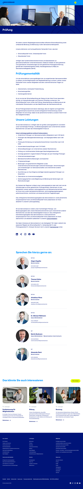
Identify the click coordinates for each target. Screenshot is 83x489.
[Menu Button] (79, 2)
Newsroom (58, 457)
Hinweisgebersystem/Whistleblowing (41, 479)
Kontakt (4, 479)
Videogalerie (58, 467)
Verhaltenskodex (6, 452)
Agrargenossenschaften (60, 446)
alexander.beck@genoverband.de (39, 358)
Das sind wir (5, 438)
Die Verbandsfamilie (6, 446)
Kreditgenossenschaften (61, 441)
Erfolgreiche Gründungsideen (8, 460)
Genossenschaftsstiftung (8, 450)
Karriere (31, 457)
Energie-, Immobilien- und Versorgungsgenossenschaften (67, 450)
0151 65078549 (34, 339)
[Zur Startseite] (9, 3)
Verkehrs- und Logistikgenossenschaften (64, 452)
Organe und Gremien (7, 443)
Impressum (20, 479)
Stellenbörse (31, 465)
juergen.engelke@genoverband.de (39, 267)
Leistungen (31, 438)
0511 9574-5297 (34, 266)
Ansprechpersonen (6, 444)
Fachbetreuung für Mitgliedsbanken (36, 453)
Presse (57, 461)
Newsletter (58, 470)
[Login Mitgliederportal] (75, 2)
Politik (57, 463)
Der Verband (5, 441)
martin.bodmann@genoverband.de (39, 340)
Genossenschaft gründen (8, 457)
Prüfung (30, 443)
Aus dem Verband (59, 460)
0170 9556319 (34, 357)
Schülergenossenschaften (61, 448)
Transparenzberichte (27, 479)
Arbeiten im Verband (33, 463)
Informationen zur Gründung (8, 463)
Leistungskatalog (52, 218)
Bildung (30, 448)
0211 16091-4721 (35, 284)
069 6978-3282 (34, 302)
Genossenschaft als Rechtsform (9, 461)
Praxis (57, 465)
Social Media (58, 469)
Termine (57, 472)
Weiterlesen (7, 420)
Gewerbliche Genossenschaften (62, 444)
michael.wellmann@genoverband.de (39, 322)
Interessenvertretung (33, 446)
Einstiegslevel (32, 460)
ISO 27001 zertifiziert (54, 479)
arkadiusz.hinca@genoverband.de (39, 304)
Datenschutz (13, 479)
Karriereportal (54, 227)
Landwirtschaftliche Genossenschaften (63, 443)
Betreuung (31, 441)
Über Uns (31, 461)
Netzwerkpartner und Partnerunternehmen (11, 448)
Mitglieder (58, 438)
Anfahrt (8, 479)
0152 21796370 (34, 320)
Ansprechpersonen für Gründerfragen (10, 465)
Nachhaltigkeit (5, 453)
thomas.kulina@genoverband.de (38, 285)
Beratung (31, 444)
